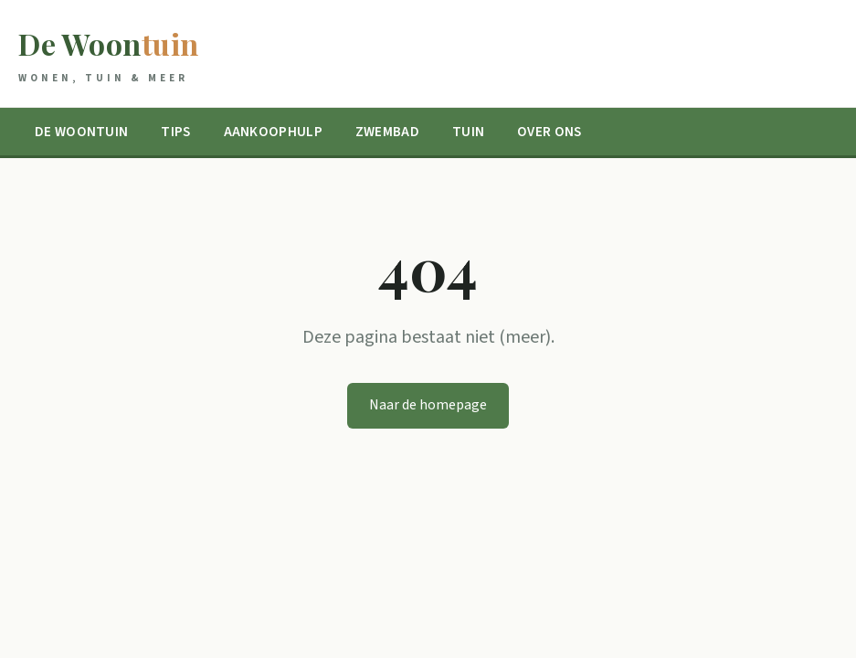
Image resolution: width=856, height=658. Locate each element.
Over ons (549, 132)
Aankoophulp (273, 132)
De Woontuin (81, 132)
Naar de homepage (428, 405)
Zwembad (387, 132)
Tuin (468, 132)
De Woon (108, 55)
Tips (175, 132)
